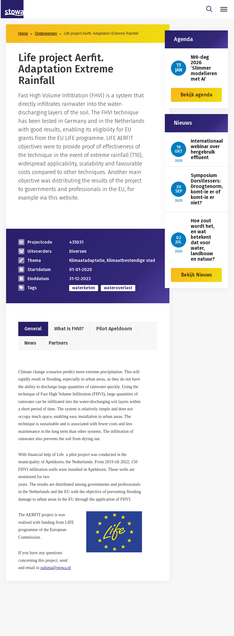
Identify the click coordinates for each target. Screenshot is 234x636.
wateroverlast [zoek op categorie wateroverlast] (118, 287)
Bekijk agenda (196, 95)
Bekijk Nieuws (196, 275)
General (33, 329)
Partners (58, 343)
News (30, 343)
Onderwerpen (46, 33)
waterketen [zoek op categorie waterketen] (83, 287)
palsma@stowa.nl (56, 567)
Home (23, 33)
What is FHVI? (69, 329)
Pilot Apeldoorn (114, 329)
